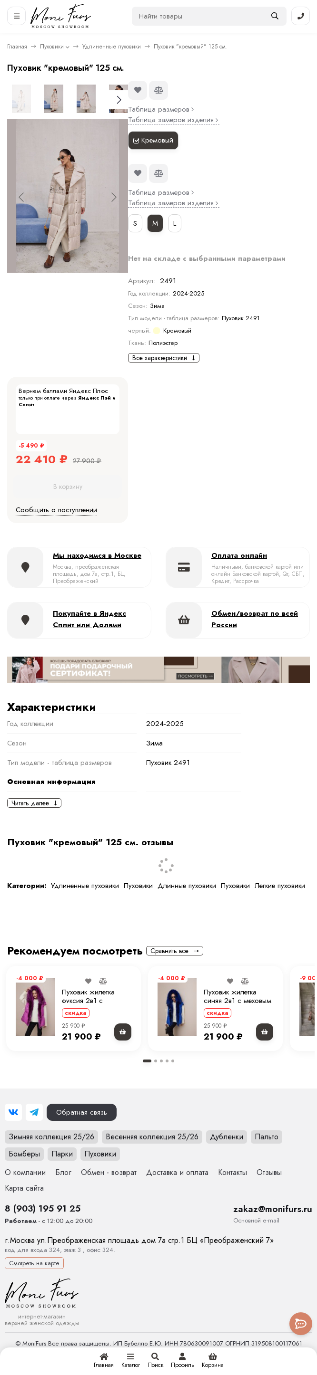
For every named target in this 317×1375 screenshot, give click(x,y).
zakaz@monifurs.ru (272, 1208)
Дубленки (226, 1136)
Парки (62, 1153)
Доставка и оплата (177, 1172)
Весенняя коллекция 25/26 (152, 1136)
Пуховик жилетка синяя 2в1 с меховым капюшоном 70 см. (237, 1000)
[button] (147, 1061)
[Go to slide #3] (86, 99)
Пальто (266, 1136)
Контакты (232, 1172)
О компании (25, 1172)
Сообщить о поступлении (56, 510)
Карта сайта (24, 1188)
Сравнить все (174, 950)
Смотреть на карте (34, 1263)
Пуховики (52, 46)
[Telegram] (34, 1112)
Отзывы (269, 1172)
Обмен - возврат (109, 1172)
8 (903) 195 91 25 (42, 1208)
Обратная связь (81, 1112)
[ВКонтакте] (13, 1112)
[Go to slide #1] (21, 99)
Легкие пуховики (280, 885)
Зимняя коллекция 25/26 (51, 1136)
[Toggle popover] (300, 1323)
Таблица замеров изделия (173, 120)
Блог (63, 1172)
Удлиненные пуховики (111, 46)
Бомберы (24, 1153)
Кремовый (153, 140)
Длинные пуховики (187, 885)
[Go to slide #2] (54, 99)
